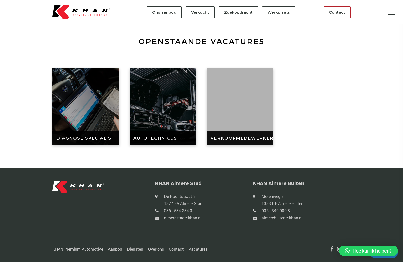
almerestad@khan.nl (182, 217)
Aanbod (115, 249)
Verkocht (200, 12)
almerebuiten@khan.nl (282, 217)
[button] (368, 251)
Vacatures (198, 249)
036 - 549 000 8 (275, 210)
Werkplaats (279, 12)
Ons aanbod (164, 12)
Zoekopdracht (238, 12)
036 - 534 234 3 (177, 210)
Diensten (135, 249)
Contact (337, 12)
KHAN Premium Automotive (77, 249)
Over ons (156, 249)
